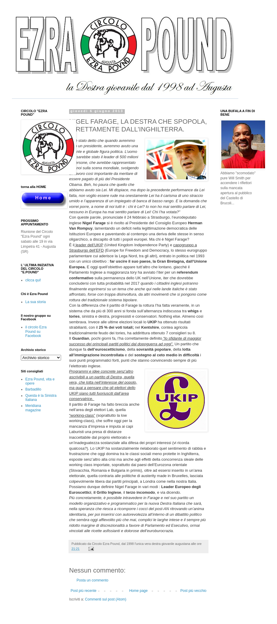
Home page (138, 591)
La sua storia (35, 302)
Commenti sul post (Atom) (105, 599)
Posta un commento (92, 580)
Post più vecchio (193, 591)
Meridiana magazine (33, 408)
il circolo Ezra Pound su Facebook (35, 331)
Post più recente (84, 591)
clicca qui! (33, 280)
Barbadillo (33, 389)
